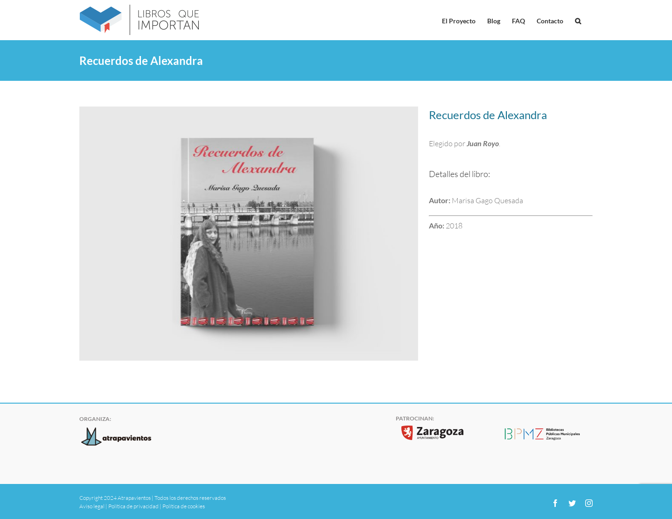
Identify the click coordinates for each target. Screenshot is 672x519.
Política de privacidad (133, 506)
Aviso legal (92, 506)
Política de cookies (183, 506)
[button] (578, 20)
